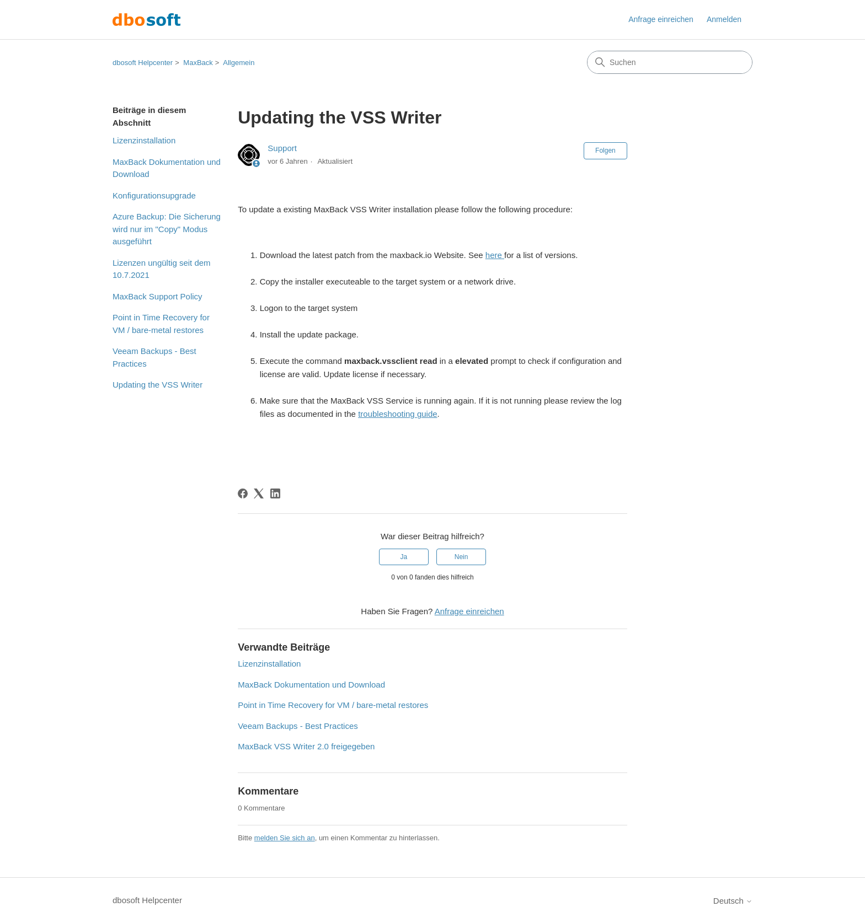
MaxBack (197, 62)
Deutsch (732, 900)
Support (282, 148)
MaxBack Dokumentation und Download (167, 168)
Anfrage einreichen (660, 19)
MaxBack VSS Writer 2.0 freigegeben (306, 746)
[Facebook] (243, 493)
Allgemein (238, 62)
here (494, 255)
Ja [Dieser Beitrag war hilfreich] (404, 557)
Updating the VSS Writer (157, 384)
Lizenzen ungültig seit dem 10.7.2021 (162, 269)
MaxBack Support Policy (157, 296)
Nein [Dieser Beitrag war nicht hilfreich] (461, 557)
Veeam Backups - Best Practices (154, 357)
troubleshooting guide (397, 413)
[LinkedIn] (275, 493)
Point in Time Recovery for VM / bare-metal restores (161, 324)
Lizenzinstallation (144, 140)
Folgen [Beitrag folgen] (605, 150)
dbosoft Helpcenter (143, 62)
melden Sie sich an (284, 838)
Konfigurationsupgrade (154, 195)
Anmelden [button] (724, 19)
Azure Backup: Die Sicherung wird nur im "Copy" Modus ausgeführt (167, 229)
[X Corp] (259, 493)
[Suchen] (670, 62)
